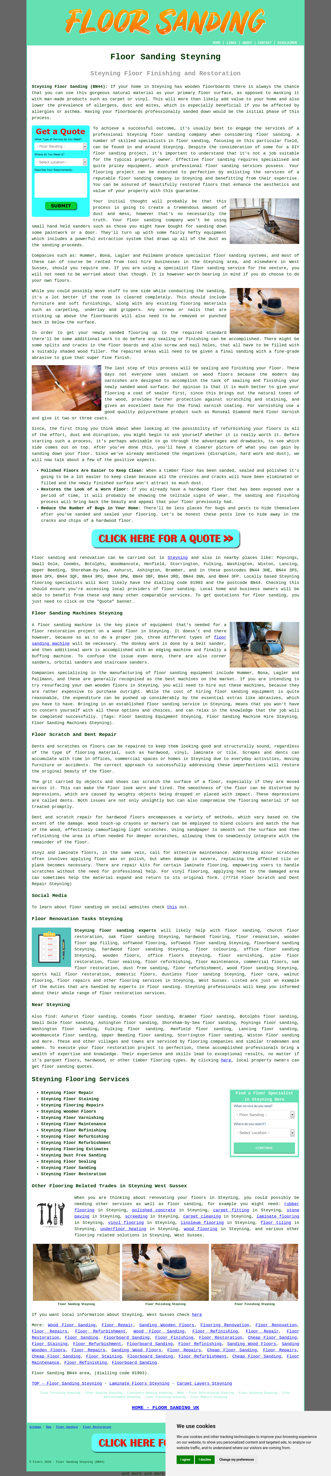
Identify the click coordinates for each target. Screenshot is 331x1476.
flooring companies (210, 1041)
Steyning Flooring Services (80, 1079)
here (226, 1060)
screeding (136, 1216)
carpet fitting (231, 1210)
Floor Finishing (174, 1337)
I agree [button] (185, 1459)
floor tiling (276, 1222)
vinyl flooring (126, 1222)
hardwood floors (125, 817)
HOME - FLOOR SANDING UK (165, 1407)
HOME (217, 43)
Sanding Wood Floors (251, 1344)
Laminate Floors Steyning (139, 1383)
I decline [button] (205, 1459)
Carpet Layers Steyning (204, 1383)
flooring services (140, 980)
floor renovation (257, 936)
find (50, 1016)
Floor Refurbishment (100, 1331)
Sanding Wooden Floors (166, 1325)
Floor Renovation (276, 1325)
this (172, 907)
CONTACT (265, 43)
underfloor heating (123, 1229)
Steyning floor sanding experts (115, 930)
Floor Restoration (220, 1337)
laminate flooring (278, 1216)
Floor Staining (49, 1344)
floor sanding (222, 166)
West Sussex (213, 980)
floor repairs (73, 980)
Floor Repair (117, 1325)
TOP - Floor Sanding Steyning (67, 1383)
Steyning (178, 557)
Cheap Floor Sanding (272, 1337)
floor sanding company (145, 178)
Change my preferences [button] (236, 1459)
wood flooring (200, 1229)
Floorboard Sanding (127, 1337)
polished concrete (153, 1210)
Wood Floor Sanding (71, 1325)
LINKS (231, 43)
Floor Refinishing (215, 1331)
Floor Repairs (49, 1331)
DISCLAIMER (287, 43)
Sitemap (35, 1427)
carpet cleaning (202, 1216)
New (48, 1427)
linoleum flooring (202, 1222)
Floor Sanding (81, 1337)
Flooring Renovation (225, 1325)
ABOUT (247, 43)
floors (88, 852)
